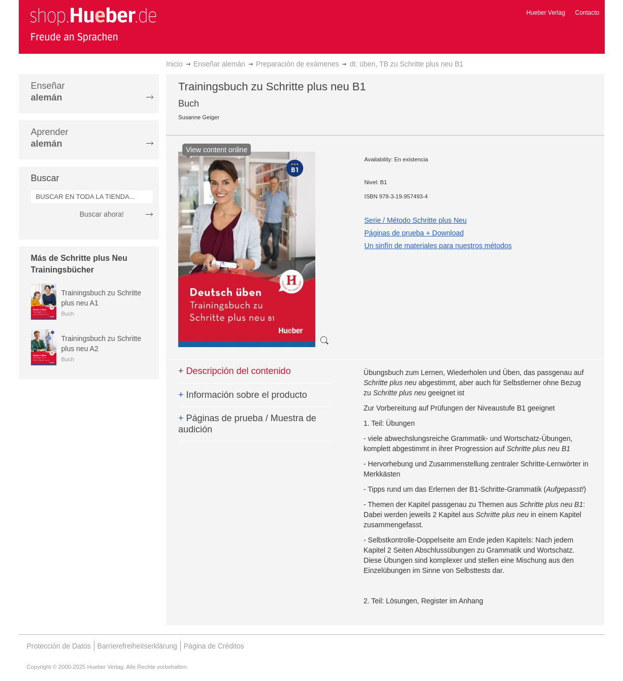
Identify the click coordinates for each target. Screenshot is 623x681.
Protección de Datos (59, 646)
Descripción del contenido (234, 371)
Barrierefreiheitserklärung (137, 646)
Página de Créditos (214, 646)
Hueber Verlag (545, 12)
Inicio (174, 64)
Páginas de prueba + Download (414, 233)
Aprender (50, 138)
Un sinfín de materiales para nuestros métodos (438, 246)
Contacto (587, 12)
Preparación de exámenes (297, 64)
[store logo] (93, 24)
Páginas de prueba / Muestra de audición (247, 423)
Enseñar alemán (219, 64)
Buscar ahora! (102, 214)
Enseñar (48, 92)
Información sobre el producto (242, 395)
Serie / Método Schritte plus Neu (416, 220)
